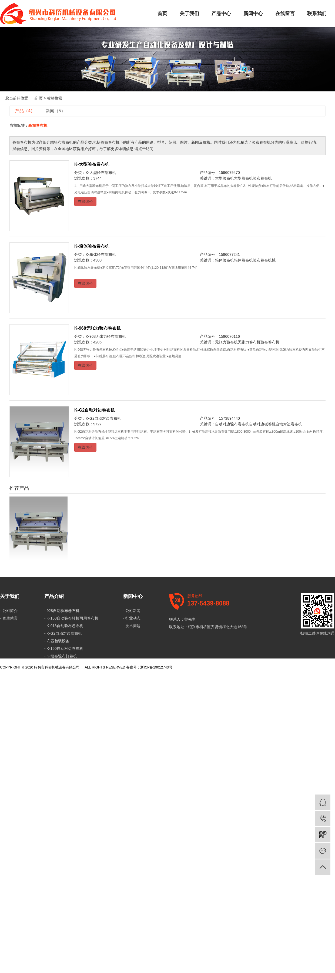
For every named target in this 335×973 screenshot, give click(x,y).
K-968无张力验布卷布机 (97, 328)
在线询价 (85, 201)
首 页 (38, 98)
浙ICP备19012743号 (156, 667)
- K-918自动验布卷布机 (63, 626)
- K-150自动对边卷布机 (63, 648)
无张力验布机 (226, 342)
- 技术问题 (132, 626)
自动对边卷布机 (289, 424)
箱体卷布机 (243, 260)
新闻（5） (55, 110)
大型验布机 (224, 178)
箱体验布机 (224, 260)
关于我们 (189, 13)
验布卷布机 (262, 178)
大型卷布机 (243, 178)
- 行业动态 (132, 618)
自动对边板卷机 (262, 424)
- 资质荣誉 (9, 618)
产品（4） (25, 110)
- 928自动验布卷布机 (61, 610)
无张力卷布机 (249, 342)
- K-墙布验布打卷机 (60, 656)
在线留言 (285, 13)
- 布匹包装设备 (56, 641)
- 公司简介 (9, 610)
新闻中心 (253, 13)
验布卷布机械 (264, 260)
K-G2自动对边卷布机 (94, 410)
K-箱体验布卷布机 (91, 246)
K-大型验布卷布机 (91, 164)
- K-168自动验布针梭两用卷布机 (71, 618)
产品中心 (221, 13)
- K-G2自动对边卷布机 (63, 633)
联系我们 (317, 13)
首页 (162, 13)
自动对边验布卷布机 (232, 424)
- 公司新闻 (132, 610)
